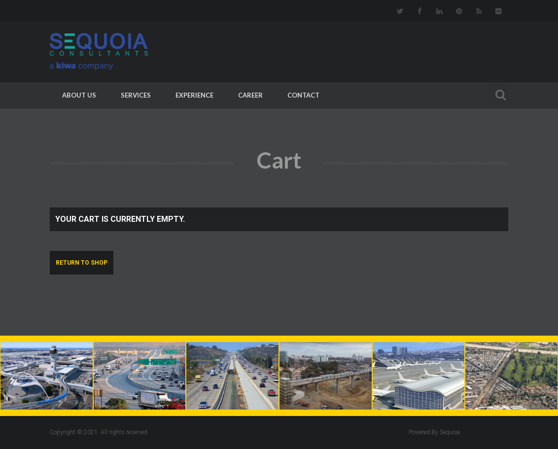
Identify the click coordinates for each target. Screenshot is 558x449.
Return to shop (81, 262)
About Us (79, 95)
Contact (303, 95)
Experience (194, 95)
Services (136, 95)
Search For (498, 93)
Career (250, 95)
